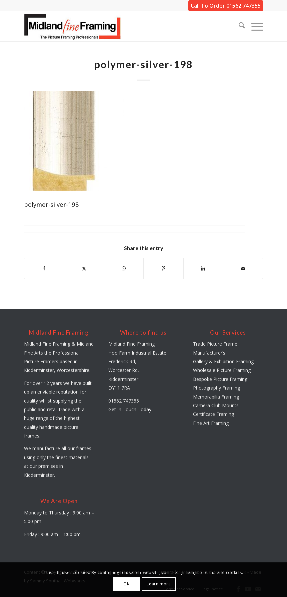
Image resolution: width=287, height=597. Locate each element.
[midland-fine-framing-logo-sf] (72, 26)
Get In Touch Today (129, 409)
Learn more (159, 584)
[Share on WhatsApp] (123, 268)
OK (126, 584)
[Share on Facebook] (44, 268)
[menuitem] (238, 26)
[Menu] (254, 26)
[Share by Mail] (243, 268)
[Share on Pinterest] (163, 268)
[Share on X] (84, 268)
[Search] (238, 26)
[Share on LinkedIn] (203, 268)
